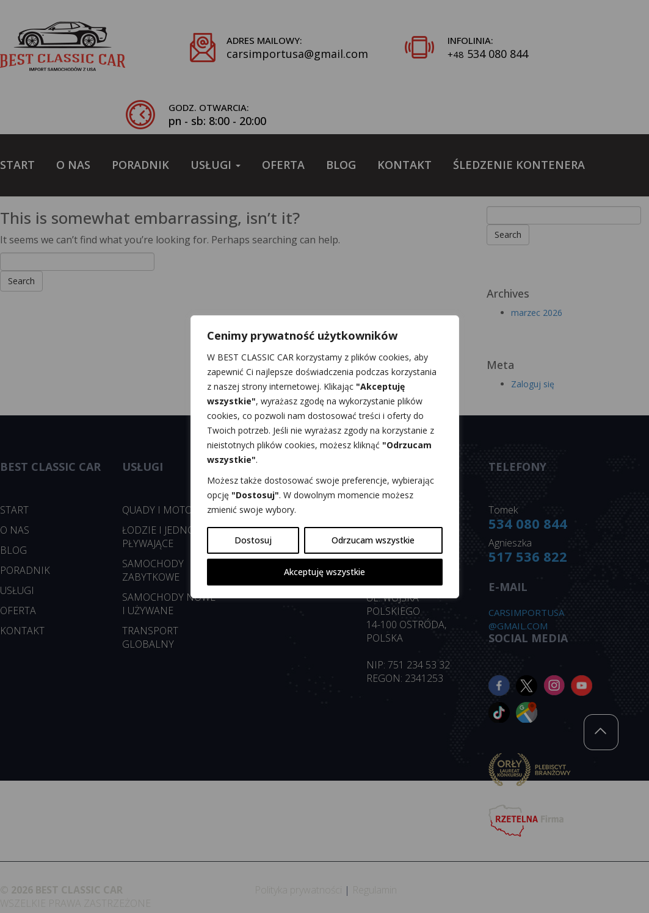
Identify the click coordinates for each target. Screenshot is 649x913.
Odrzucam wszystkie (373, 540)
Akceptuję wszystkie (324, 572)
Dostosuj (253, 540)
